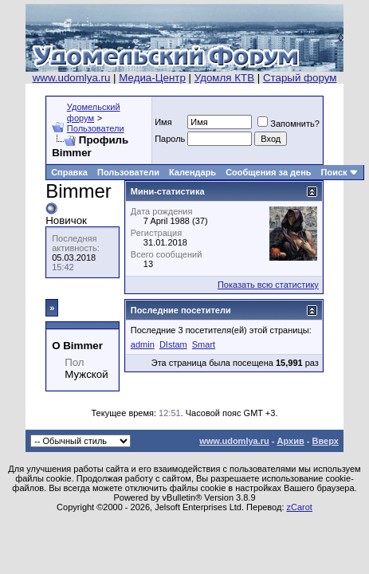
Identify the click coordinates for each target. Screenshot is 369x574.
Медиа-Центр (152, 78)
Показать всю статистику (268, 284)
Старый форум (299, 78)
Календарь (192, 172)
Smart (203, 344)
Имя (163, 122)
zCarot (299, 507)
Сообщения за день (268, 172)
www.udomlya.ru (72, 78)
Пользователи (95, 128)
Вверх (325, 441)
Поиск (334, 172)
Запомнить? (288, 123)
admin (143, 344)
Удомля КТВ (224, 78)
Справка (69, 172)
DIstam (173, 344)
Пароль (170, 139)
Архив (290, 441)
